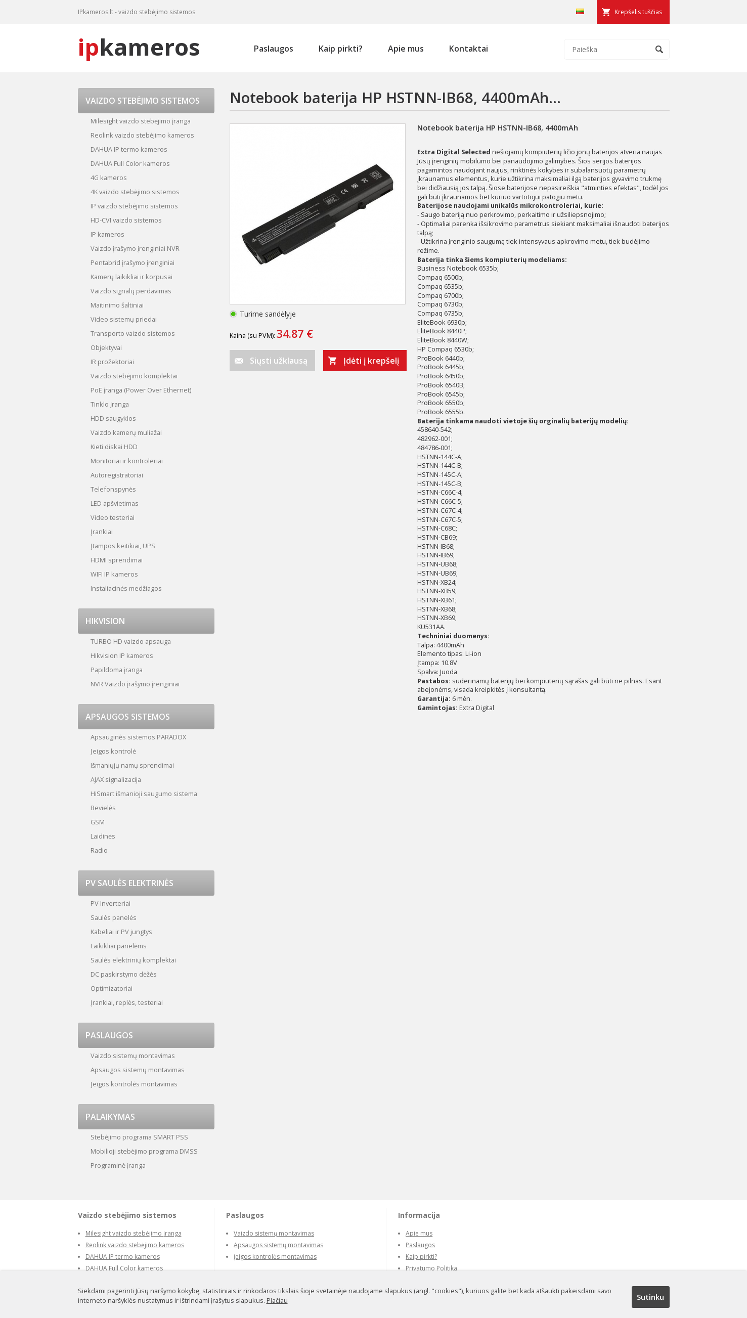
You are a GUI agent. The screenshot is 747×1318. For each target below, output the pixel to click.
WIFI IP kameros (114, 574)
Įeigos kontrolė (113, 751)
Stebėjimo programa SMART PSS (139, 1136)
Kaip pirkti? (341, 48)
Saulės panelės (114, 917)
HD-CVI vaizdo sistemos (126, 220)
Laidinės (103, 836)
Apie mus (406, 48)
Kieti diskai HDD (114, 446)
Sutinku (650, 1297)
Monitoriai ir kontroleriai (127, 460)
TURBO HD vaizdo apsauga (131, 641)
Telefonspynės (113, 489)
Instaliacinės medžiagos (126, 588)
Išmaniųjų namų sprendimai (132, 765)
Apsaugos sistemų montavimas (138, 1069)
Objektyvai (106, 347)
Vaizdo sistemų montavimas (133, 1055)
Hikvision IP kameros (122, 655)
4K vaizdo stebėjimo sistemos (135, 191)
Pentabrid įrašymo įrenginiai (132, 262)
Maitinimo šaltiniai (117, 305)
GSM (98, 821)
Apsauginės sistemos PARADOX (138, 736)
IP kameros (107, 234)
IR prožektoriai (112, 361)
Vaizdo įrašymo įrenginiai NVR (135, 248)
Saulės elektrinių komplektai (133, 959)
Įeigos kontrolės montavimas (134, 1083)
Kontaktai (468, 48)
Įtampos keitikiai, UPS (123, 545)
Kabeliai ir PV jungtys (121, 931)
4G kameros (109, 177)
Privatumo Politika (431, 1268)
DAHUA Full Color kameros (130, 163)
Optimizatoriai (112, 988)
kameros (139, 46)
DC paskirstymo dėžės (124, 974)
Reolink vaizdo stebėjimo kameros (142, 135)
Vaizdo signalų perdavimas (131, 290)
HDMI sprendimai (117, 559)
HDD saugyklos (113, 418)
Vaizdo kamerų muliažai (126, 432)
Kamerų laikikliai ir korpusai (131, 276)
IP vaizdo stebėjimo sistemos (134, 205)
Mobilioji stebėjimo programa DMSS (144, 1151)
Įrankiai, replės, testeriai (127, 1002)
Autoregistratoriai (117, 474)
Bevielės (103, 807)
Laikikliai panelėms (119, 945)
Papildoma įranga (117, 669)
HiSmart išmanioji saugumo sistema (144, 793)
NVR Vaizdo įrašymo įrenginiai (135, 683)
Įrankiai (102, 531)
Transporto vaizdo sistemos (133, 333)
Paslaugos (273, 48)
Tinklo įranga (110, 404)
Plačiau (277, 1300)
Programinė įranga (118, 1165)
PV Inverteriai (110, 903)
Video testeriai (113, 517)
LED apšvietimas (115, 503)
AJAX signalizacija (116, 779)
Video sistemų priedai (124, 319)
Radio (99, 850)
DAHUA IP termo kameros (129, 149)
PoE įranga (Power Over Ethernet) (141, 389)
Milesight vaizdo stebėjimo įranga (141, 120)
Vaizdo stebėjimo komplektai (134, 375)
